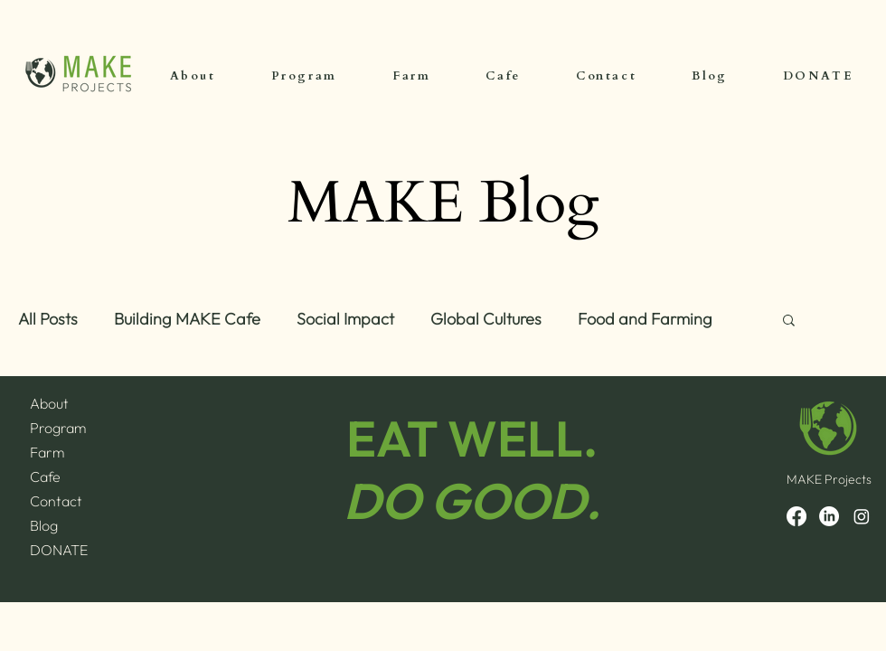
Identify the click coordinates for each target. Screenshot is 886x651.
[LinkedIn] (829, 516)
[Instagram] (862, 516)
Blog (44, 525)
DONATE (59, 550)
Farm (47, 452)
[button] (788, 321)
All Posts (48, 319)
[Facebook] (796, 516)
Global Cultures (486, 319)
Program (58, 428)
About (49, 403)
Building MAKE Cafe (187, 319)
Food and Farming (645, 319)
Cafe (45, 476)
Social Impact (345, 319)
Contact (56, 501)
